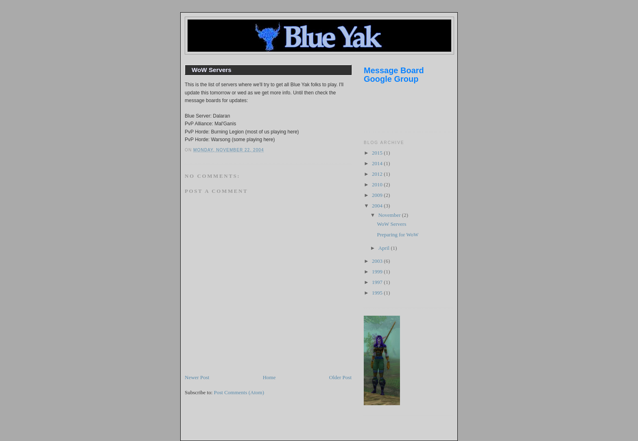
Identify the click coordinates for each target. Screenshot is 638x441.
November (390, 215)
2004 (378, 206)
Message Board (394, 70)
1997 (378, 282)
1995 (378, 293)
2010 (378, 184)
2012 (378, 174)
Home (269, 377)
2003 (378, 261)
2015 (378, 153)
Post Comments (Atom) (239, 392)
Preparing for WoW (397, 234)
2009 (378, 195)
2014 (378, 163)
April (384, 248)
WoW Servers (212, 69)
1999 (378, 272)
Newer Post (197, 377)
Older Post (340, 377)
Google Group (391, 78)
